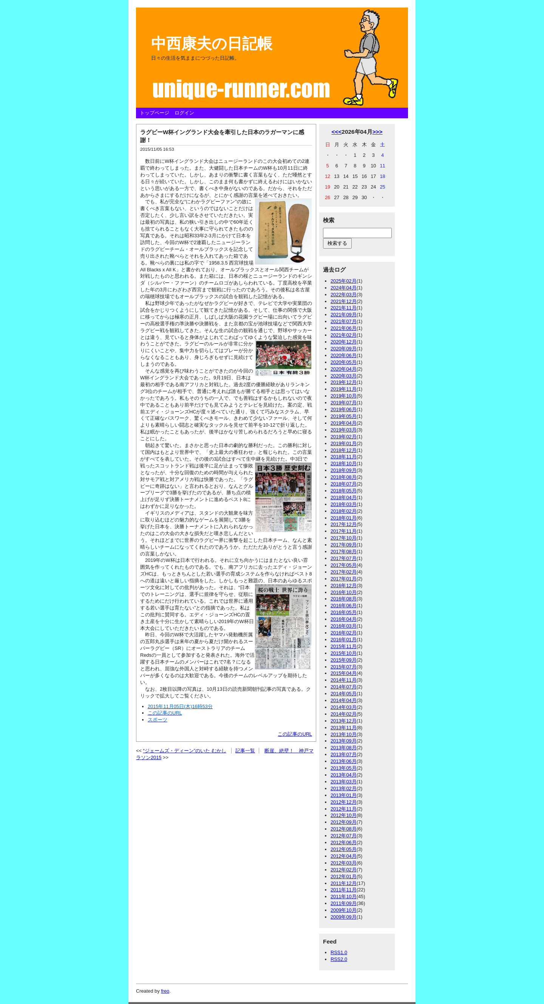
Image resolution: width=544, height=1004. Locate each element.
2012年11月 (344, 809)
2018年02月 (344, 511)
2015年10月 (344, 653)
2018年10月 (344, 463)
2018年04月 (344, 497)
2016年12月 (344, 585)
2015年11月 (344, 646)
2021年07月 (344, 321)
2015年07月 (344, 667)
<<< (336, 131)
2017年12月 (344, 524)
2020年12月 (344, 342)
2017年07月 (344, 558)
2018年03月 (344, 504)
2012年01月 (344, 876)
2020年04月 (344, 369)
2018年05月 (344, 490)
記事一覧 (245, 750)
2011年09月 (344, 903)
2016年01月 (344, 639)
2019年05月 (344, 416)
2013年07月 (344, 754)
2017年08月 (344, 551)
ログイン (184, 113)
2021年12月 (344, 301)
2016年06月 (344, 605)
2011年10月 (344, 896)
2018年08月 (344, 477)
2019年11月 (344, 389)
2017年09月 (344, 545)
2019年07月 (344, 402)
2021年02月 (344, 335)
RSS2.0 (339, 959)
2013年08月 (344, 747)
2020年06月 (344, 355)
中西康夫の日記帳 (211, 43)
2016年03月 (344, 626)
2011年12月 (344, 883)
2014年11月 (344, 680)
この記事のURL (295, 734)
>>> (377, 131)
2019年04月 (344, 423)
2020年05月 (344, 362)
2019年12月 (344, 382)
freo (165, 991)
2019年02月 (344, 436)
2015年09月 (344, 660)
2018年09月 (344, 470)
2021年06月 (344, 328)
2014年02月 (344, 714)
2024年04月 (344, 288)
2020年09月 (344, 348)
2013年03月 (344, 781)
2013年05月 (344, 768)
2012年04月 (344, 856)
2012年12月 (344, 802)
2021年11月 (344, 308)
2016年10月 (344, 592)
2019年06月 (344, 409)
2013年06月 (344, 761)
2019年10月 (344, 396)
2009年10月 (344, 910)
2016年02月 (344, 633)
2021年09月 (344, 314)
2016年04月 (344, 619)
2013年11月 (344, 727)
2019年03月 (344, 430)
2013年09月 (344, 741)
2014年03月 (344, 707)
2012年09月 (344, 822)
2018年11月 (344, 456)
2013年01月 (344, 795)
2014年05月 (344, 693)
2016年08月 (344, 599)
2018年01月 (344, 518)
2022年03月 (344, 294)
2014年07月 (344, 687)
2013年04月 (344, 775)
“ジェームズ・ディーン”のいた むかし (184, 750)
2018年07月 (344, 484)
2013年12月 (344, 721)
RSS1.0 (339, 952)
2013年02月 (344, 788)
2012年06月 (344, 842)
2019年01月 (344, 443)
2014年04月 (344, 700)
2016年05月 (344, 612)
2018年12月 (344, 450)
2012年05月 (344, 849)
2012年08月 (344, 829)
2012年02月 (344, 870)
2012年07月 (344, 835)
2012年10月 (344, 815)
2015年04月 (344, 673)
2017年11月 (344, 531)
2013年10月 (344, 734)
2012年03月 (344, 863)
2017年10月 (344, 538)
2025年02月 (344, 281)
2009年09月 (344, 917)
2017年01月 (344, 579)
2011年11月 (344, 890)
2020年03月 (344, 376)
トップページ (154, 113)
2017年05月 (344, 565)
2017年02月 (344, 572)
